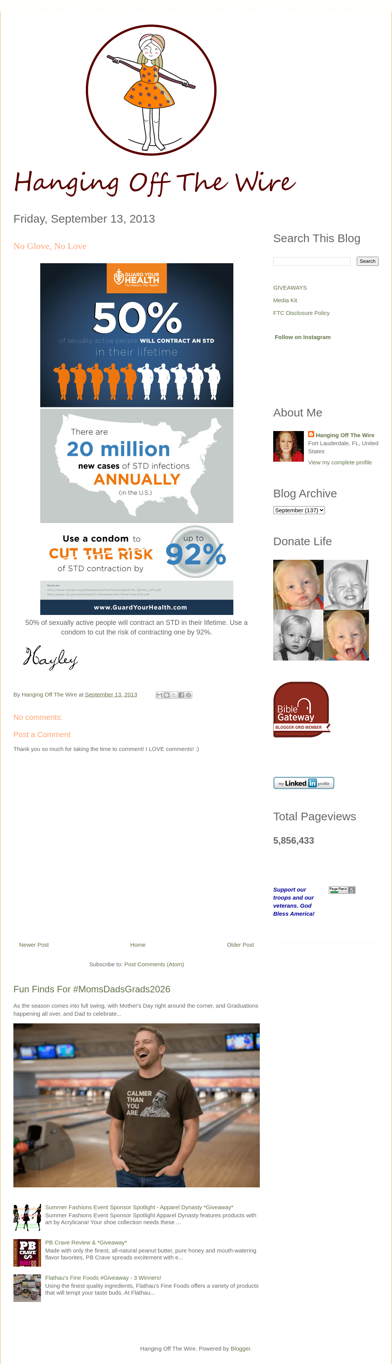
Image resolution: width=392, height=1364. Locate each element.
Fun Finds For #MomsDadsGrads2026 (92, 989)
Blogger (240, 1348)
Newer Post (34, 944)
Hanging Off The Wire (345, 435)
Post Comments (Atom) (154, 964)
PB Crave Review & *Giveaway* (86, 1242)
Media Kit (285, 300)
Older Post (240, 944)
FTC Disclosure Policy (301, 313)
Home (138, 944)
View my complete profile (340, 462)
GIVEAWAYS (290, 287)
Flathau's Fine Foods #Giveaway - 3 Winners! (103, 1277)
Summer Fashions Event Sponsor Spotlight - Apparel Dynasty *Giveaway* (139, 1207)
